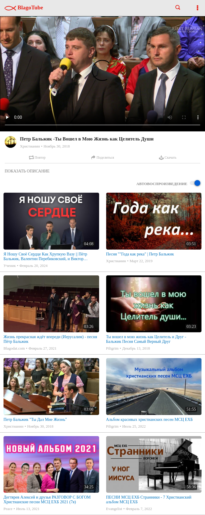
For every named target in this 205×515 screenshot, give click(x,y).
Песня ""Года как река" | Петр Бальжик (140, 254)
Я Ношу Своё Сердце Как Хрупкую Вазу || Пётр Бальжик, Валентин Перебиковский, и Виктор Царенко (45, 256)
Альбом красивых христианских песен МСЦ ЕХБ (149, 419)
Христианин (30, 146)
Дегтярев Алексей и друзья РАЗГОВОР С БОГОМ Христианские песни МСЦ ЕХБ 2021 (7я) (47, 499)
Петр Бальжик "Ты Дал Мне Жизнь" (35, 419)
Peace (8, 508)
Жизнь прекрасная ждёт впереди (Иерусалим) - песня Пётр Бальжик (50, 339)
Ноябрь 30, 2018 (56, 146)
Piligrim (112, 348)
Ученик (10, 265)
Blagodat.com (14, 348)
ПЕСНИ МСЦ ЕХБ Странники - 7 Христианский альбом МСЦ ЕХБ (149, 499)
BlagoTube (23, 7)
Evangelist (114, 508)
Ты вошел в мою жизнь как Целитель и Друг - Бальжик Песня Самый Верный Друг (146, 339)
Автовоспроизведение (168, 183)
